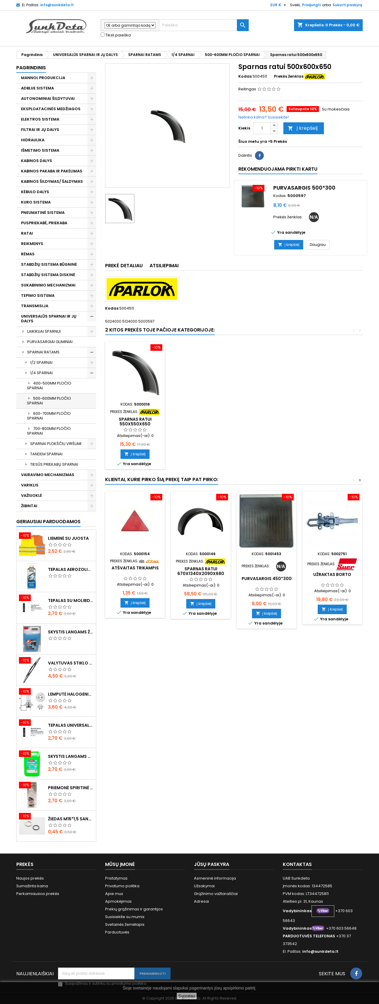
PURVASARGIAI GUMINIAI (50, 342)
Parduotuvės (117, 932)
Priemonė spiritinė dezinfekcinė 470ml (71, 787)
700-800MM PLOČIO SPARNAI (49, 431)
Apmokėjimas (118, 901)
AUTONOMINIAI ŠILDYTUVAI (48, 98)
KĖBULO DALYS (35, 192)
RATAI (27, 233)
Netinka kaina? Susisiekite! (263, 117)
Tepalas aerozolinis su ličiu (71, 569)
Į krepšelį (303, 128)
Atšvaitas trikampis (135, 568)
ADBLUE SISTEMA (37, 88)
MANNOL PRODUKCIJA (43, 78)
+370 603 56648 (341, 928)
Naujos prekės (30, 878)
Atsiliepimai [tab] (164, 265)
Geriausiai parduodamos (48, 521)
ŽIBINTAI (29, 506)
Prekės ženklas (288, 76)
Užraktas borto (332, 574)
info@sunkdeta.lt (57, 4)
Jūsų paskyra (211, 864)
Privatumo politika (122, 886)
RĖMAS (28, 254)
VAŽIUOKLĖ (31, 495)
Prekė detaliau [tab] (124, 265)
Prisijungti (311, 4)
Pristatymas (116, 878)
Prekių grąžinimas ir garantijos (134, 909)
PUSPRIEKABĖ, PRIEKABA (44, 223)
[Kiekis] (262, 128)
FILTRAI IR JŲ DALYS (40, 129)
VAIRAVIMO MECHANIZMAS (47, 475)
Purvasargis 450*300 (267, 579)
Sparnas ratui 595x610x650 (135, 421)
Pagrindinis (31, 67)
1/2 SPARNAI (41, 362)
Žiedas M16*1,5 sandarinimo (71, 818)
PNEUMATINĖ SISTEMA (43, 212)
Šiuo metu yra (252, 141)
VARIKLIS (29, 485)
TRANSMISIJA (34, 306)
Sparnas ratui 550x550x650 (200, 421)
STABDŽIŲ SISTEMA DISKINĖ (48, 275)
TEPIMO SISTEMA (37, 295)
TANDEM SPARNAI (46, 454)
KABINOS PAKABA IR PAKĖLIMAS (51, 171)
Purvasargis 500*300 (304, 187)
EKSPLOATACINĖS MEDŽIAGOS (51, 109)
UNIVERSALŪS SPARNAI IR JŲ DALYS (48, 318)
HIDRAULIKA (32, 140)
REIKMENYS (32, 243)
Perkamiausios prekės (37, 893)
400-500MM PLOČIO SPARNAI (49, 385)
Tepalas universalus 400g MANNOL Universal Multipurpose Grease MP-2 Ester (71, 725)
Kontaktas (297, 864)
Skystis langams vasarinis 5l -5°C (71, 756)
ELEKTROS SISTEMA (40, 119)
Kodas (245, 76)
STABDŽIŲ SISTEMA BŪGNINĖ (49, 264)
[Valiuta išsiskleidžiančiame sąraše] (279, 5)
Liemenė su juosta (68, 538)
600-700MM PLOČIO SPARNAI (49, 416)
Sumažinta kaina (32, 886)
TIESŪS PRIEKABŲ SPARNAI (54, 464)
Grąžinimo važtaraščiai (216, 893)
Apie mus (114, 893)
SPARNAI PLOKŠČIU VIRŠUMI (55, 443)
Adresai (201, 901)
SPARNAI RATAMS (43, 352)
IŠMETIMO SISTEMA (40, 150)
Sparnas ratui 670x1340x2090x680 (200, 571)
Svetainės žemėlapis (124, 924)
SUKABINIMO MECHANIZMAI (48, 285)
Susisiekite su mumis (124, 917)
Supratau (186, 996)
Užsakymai (204, 886)
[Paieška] (204, 25)
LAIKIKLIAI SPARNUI (44, 331)
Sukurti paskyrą (347, 4)
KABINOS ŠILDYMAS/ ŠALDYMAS (52, 181)
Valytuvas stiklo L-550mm (71, 663)
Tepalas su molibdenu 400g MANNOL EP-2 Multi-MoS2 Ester (71, 600)
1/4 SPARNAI (41, 373)
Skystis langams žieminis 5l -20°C (71, 632)
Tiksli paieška (116, 35)
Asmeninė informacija (215, 878)
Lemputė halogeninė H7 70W (71, 694)
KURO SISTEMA (36, 202)
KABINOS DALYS (36, 161)
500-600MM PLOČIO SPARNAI (49, 400)
